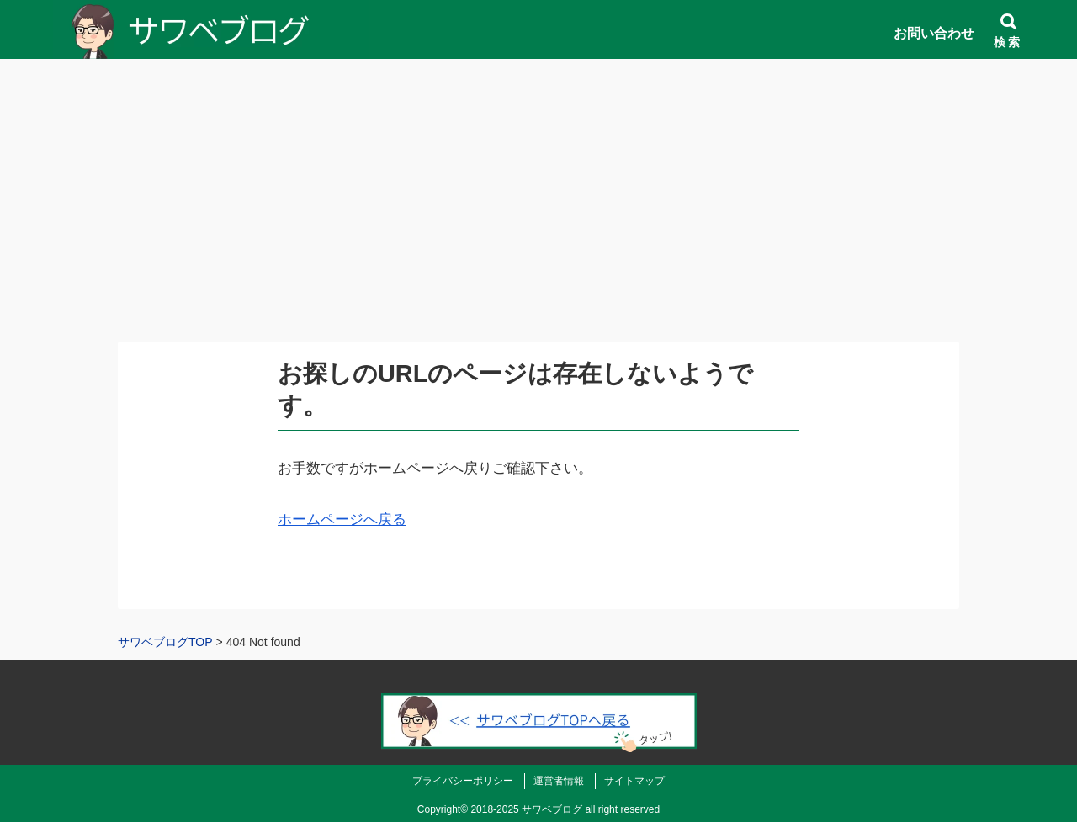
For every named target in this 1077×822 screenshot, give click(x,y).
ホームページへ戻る (342, 520)
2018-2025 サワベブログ (526, 809)
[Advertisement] (538, 219)
